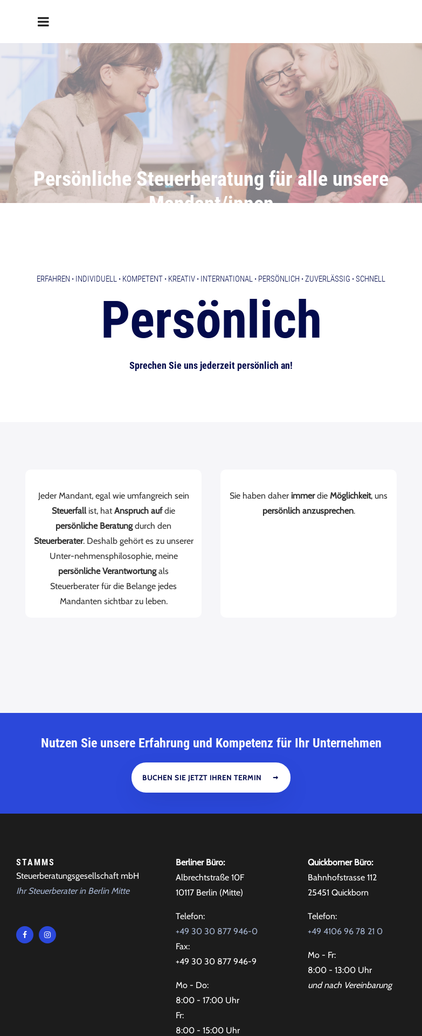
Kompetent (142, 204)
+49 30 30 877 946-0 (217, 856)
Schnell (370, 204)
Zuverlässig (327, 204)
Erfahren (53, 204)
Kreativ (181, 204)
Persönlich (279, 204)
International (226, 204)
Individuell (96, 204)
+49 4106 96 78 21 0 (345, 856)
